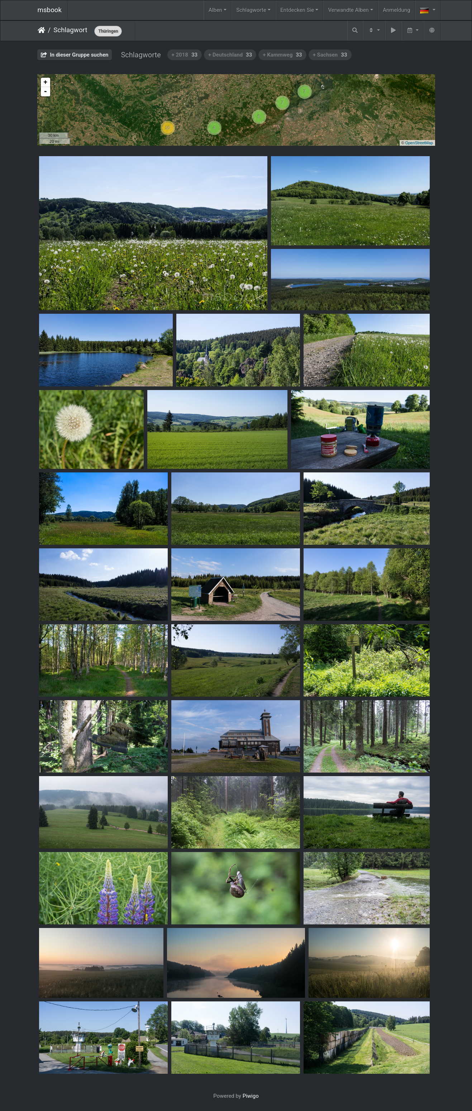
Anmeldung (396, 10)
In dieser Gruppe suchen (75, 55)
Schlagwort (70, 30)
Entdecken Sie (297, 10)
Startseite (41, 30)
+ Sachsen (330, 55)
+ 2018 (185, 55)
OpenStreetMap (419, 143)
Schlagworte (251, 10)
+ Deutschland (230, 55)
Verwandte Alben (348, 10)
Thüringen (108, 31)
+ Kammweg (282, 55)
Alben (215, 10)
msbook (50, 10)
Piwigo (251, 1096)
